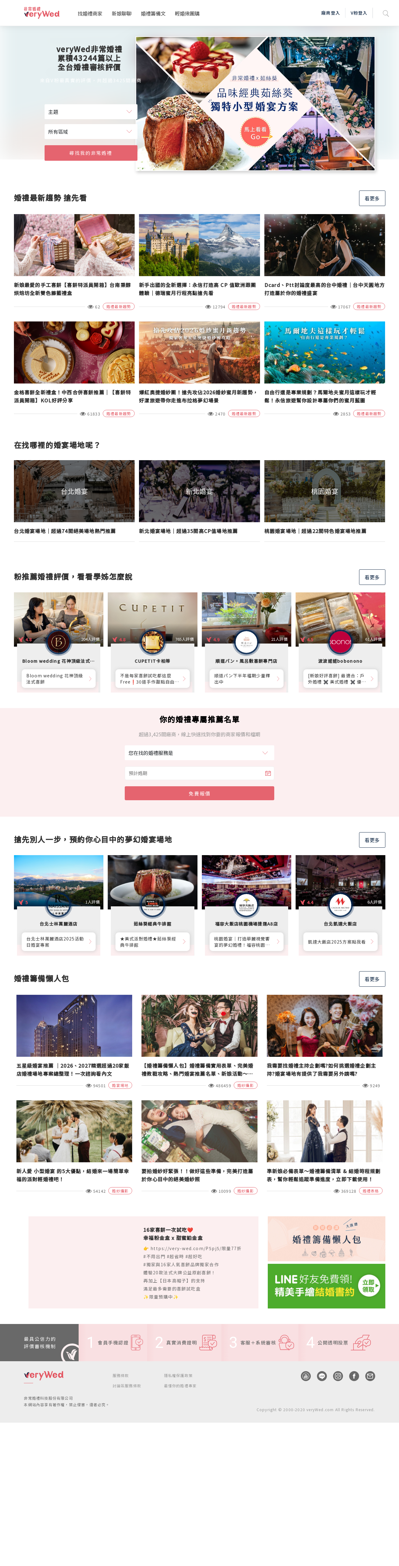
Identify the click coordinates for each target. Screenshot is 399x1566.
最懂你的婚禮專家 (180, 1385)
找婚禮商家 (90, 13)
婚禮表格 (371, 1190)
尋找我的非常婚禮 (90, 153)
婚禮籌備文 (153, 13)
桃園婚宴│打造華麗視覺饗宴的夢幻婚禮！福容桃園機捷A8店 (242, 942)
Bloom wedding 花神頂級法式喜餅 (54, 678)
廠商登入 (330, 13)
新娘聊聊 (122, 13)
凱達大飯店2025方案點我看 (337, 942)
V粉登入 (359, 13)
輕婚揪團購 (187, 13)
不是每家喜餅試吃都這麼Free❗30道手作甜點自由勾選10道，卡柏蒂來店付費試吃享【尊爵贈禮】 (149, 678)
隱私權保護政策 (178, 1375)
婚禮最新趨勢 (118, 306)
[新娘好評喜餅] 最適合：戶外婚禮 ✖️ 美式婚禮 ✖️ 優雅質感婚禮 (337, 678)
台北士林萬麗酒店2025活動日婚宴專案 (55, 942)
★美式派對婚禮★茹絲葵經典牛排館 (148, 942)
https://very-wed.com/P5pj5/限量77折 (196, 1248)
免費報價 (200, 793)
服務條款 (121, 1375)
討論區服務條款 (127, 1385)
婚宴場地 (120, 1085)
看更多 (372, 198)
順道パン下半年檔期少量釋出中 (242, 678)
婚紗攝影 (245, 1085)
